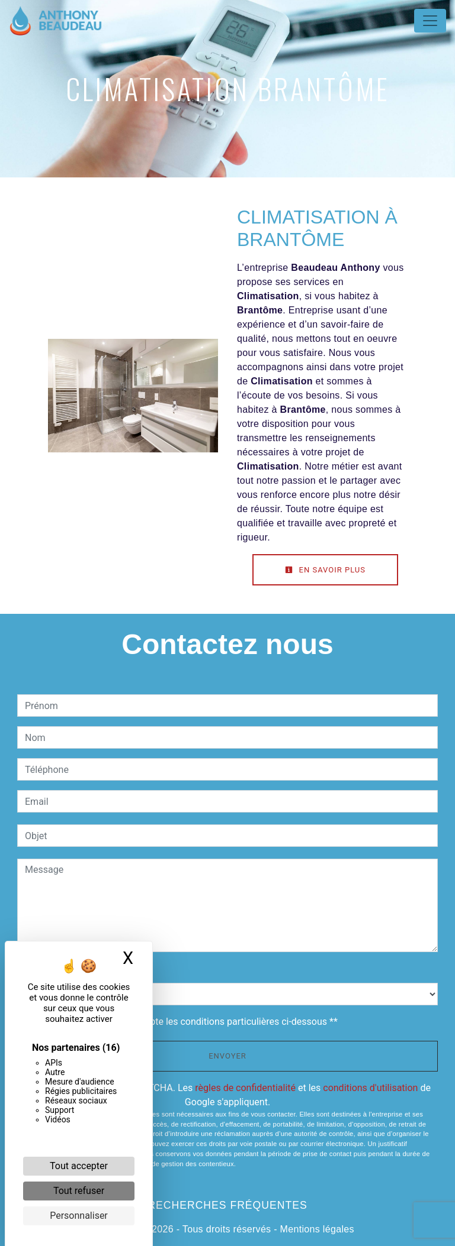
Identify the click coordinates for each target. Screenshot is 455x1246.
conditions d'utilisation (370, 1087)
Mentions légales (315, 1229)
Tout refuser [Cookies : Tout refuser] (78, 1190)
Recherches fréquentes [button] (227, 1205)
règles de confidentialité (245, 1087)
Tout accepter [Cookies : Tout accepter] (79, 1165)
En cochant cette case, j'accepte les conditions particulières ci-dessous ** (183, 1021)
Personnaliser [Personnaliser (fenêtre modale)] (79, 1215)
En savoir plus (325, 569)
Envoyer (227, 1055)
